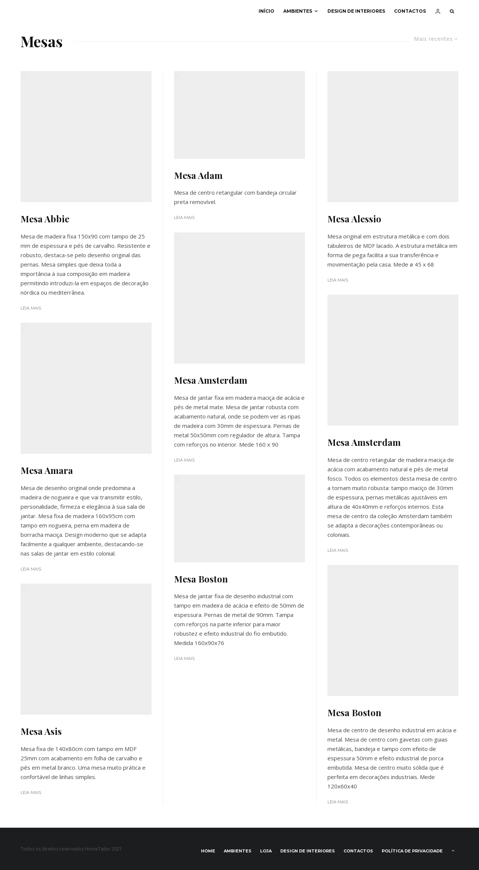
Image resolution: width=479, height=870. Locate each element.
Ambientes (297, 11)
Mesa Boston (201, 579)
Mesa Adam (198, 175)
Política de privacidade (412, 851)
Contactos (410, 11)
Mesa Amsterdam (210, 380)
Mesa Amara (47, 470)
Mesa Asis (41, 731)
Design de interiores (356, 11)
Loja (266, 851)
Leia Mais (31, 308)
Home (208, 851)
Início (266, 11)
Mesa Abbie (45, 218)
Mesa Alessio (354, 218)
